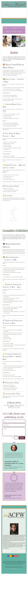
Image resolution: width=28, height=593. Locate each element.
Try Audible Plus (14, 551)
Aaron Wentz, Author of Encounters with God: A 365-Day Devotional (14, 463)
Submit (22, 438)
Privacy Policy (14, 568)
